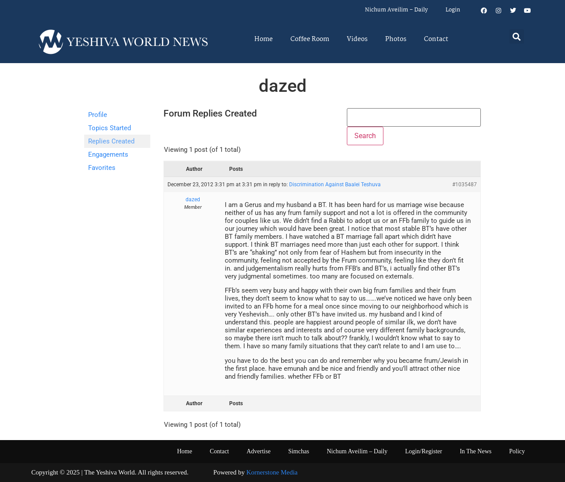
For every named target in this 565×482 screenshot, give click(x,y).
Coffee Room (309, 39)
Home (263, 39)
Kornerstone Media (271, 472)
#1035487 (464, 184)
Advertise (258, 451)
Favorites (101, 168)
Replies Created (111, 141)
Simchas (298, 451)
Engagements (108, 154)
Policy (517, 451)
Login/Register (423, 451)
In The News (475, 451)
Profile (97, 115)
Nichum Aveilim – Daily (396, 10)
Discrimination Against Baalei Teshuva (335, 184)
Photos (395, 39)
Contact (436, 39)
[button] (516, 36)
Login (453, 10)
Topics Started (109, 128)
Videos (357, 39)
